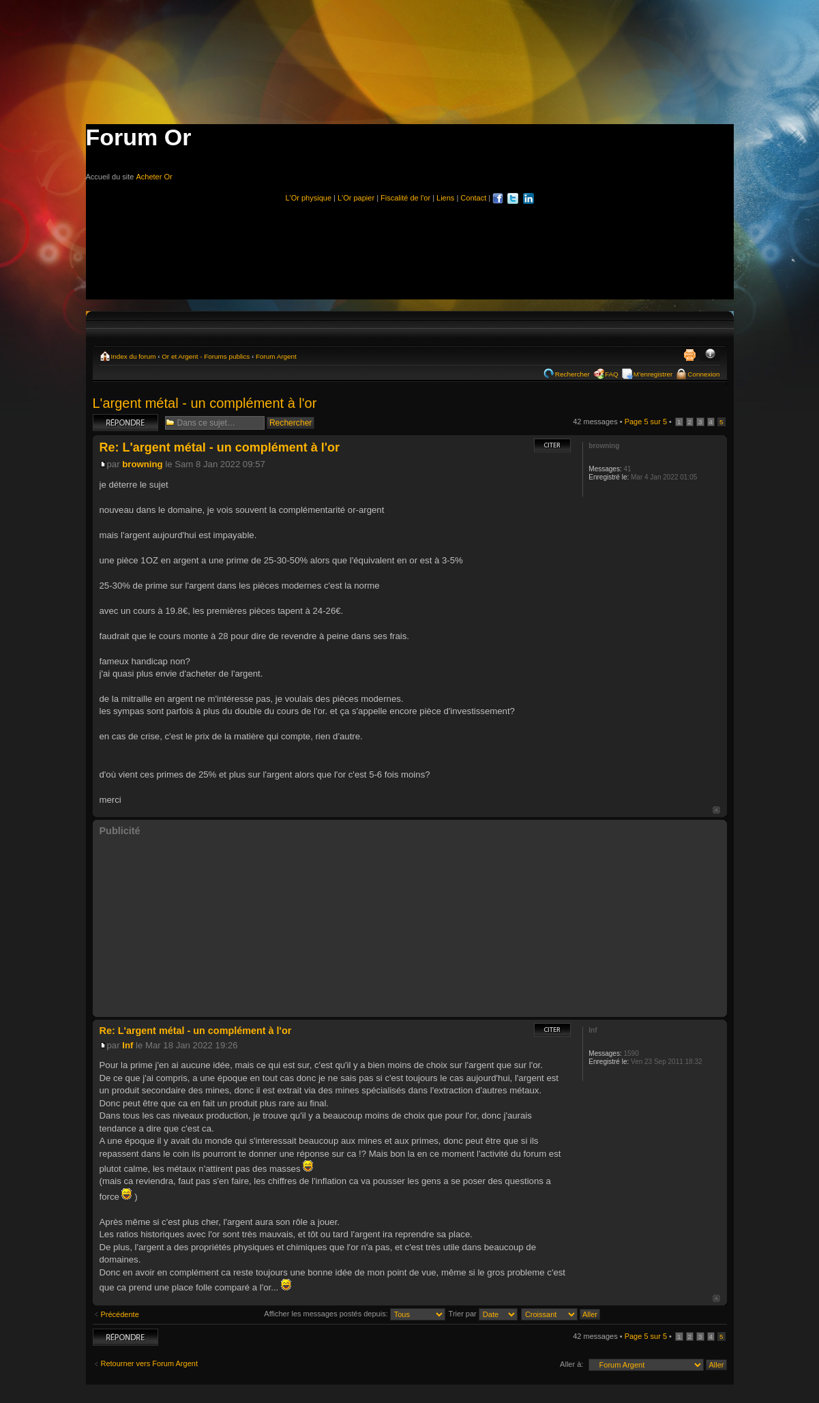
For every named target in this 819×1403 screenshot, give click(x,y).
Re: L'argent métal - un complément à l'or (220, 447)
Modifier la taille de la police (710, 355)
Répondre (125, 422)
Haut (716, 810)
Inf (127, 1045)
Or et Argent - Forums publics (206, 356)
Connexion (703, 374)
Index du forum (133, 356)
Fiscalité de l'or (405, 198)
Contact (473, 198)
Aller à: (571, 1364)
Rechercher (572, 374)
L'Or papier (356, 198)
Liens (445, 198)
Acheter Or (154, 177)
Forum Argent (276, 356)
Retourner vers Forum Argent (149, 1363)
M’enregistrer (653, 374)
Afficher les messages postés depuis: (354, 1314)
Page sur (646, 421)
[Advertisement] (410, 245)
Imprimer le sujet (689, 355)
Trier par (483, 1314)
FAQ (612, 374)
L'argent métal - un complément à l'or (205, 403)
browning (142, 464)
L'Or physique (308, 198)
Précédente (120, 1314)
